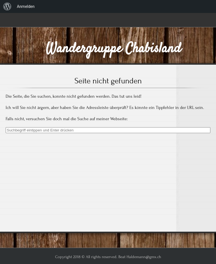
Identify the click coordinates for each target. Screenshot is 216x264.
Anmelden (26, 6)
